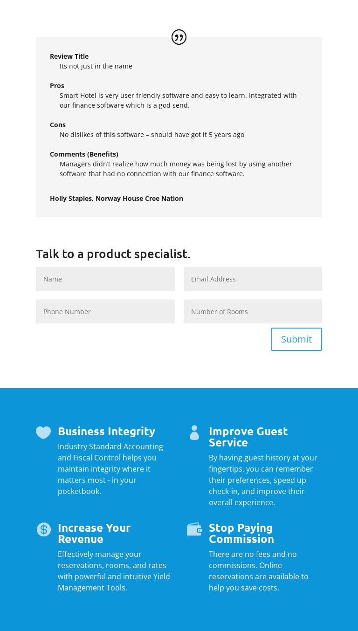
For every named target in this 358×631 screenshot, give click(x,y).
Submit (296, 339)
